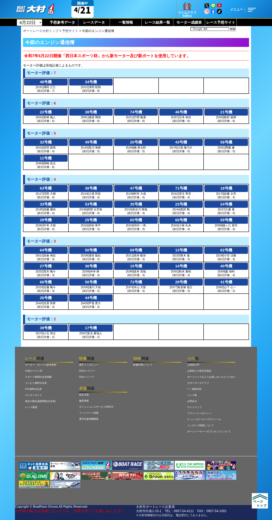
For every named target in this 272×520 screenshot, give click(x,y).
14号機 (181, 266)
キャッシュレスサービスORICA (96, 406)
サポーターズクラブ (198, 383)
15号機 (136, 266)
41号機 (226, 282)
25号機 (91, 220)
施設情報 (84, 400)
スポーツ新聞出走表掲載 (38, 376)
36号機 (91, 266)
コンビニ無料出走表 (36, 383)
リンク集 (192, 395)
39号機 (46, 328)
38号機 (91, 112)
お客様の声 (193, 364)
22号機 (46, 112)
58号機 (226, 142)
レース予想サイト (220, 22)
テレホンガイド (33, 395)
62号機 (226, 250)
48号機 (46, 82)
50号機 (91, 250)
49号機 (91, 142)
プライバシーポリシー (199, 413)
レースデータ (94, 22)
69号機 (136, 250)
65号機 (136, 220)
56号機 (91, 282)
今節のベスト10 (33, 370)
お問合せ (192, 401)
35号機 (136, 204)
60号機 (181, 220)
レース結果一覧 (157, 22)
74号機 (136, 112)
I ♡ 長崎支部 (194, 389)
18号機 (226, 188)
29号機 (46, 220)
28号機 (181, 282)
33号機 (46, 204)
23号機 (181, 204)
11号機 (46, 158)
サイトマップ (194, 407)
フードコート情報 (88, 412)
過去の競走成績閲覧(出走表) (40, 401)
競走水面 (84, 394)
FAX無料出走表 (33, 389)
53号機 (91, 204)
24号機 (226, 204)
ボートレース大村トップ (41, 31)
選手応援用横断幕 (88, 419)
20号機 (136, 142)
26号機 (46, 298)
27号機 (46, 266)
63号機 (46, 188)
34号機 (91, 82)
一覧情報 (125, 22)
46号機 (181, 112)
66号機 (46, 282)
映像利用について (143, 364)
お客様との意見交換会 (199, 370)
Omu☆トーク (86, 376)
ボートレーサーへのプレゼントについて (209, 431)
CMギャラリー (87, 370)
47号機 (136, 188)
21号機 (226, 112)
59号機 (226, 220)
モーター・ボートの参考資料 (40, 364)
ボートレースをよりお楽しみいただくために (211, 376)
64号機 (46, 250)
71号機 (181, 188)
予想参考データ (62, 22)
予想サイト (70, 31)
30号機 (91, 188)
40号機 (226, 266)
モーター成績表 (189, 22)
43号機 (181, 142)
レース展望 (31, 407)
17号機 (91, 328)
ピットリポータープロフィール (204, 419)
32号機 (46, 142)
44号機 (91, 298)
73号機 (136, 282)
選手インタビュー (88, 364)
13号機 (181, 250)
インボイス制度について (200, 425)
